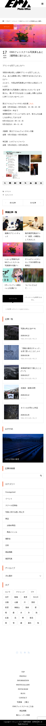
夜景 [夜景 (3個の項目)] (25, 597)
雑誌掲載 (8, 552)
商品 (7, 519)
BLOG (23, 693)
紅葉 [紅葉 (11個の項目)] (7, 618)
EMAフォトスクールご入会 (23, 706)
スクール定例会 (11, 505)
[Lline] (20, 183)
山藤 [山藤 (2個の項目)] (16, 602)
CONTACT (23, 698)
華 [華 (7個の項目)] (23, 618)
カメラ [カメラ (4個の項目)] (7, 592)
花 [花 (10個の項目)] (15, 618)
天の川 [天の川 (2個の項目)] (35, 597)
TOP (23, 672)
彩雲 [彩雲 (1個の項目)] (7, 607)
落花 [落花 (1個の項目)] (31, 618)
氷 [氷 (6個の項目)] (29, 613)
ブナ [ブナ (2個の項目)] (32, 592)
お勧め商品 (11, 525)
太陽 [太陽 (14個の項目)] (7, 602)
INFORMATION (23, 680)
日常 (7, 545)
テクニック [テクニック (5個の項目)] (20, 592)
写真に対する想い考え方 (14, 512)
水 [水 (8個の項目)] (21, 613)
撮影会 (8, 539)
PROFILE (23, 676)
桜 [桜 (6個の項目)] (6, 613)
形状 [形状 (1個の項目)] (33, 602)
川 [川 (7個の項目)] (25, 602)
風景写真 (8, 559)
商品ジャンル (12, 532)
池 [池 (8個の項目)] (36, 613)
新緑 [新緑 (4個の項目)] (27, 607)
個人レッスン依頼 (23, 715)
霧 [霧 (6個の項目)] (21, 623)
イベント (7, 27)
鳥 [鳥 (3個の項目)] (38, 623)
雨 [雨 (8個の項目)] (6, 623)
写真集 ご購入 (23, 702)
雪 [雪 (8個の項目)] (13, 623)
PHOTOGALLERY (23, 685)
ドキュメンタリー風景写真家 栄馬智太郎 (24, 646)
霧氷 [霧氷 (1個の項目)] (29, 623)
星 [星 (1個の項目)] (36, 607)
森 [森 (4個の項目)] (13, 613)
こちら (30, 104)
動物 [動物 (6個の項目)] (16, 597)
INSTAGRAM (23, 689)
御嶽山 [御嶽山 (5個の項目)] (17, 607)
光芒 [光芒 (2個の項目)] (7, 597)
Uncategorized (10, 492)
